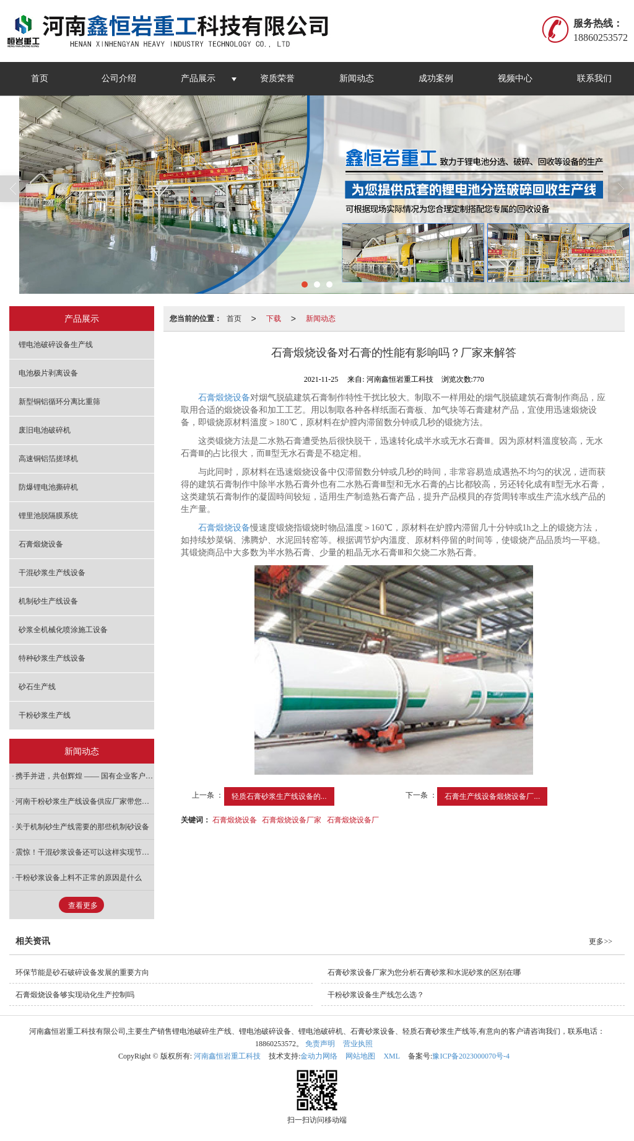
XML (391, 1056)
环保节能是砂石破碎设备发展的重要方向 (82, 972)
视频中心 (515, 78)
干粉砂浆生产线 (45, 715)
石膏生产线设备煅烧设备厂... (492, 796)
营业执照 (358, 1043)
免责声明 (320, 1043)
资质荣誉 (277, 78)
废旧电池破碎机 (45, 430)
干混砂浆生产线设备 (52, 572)
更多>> (600, 941)
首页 (39, 78)
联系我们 (594, 78)
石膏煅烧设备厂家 (291, 820)
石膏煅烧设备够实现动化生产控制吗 (74, 994)
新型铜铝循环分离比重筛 (59, 401)
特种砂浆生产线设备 (52, 658)
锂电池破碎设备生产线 (56, 344)
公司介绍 (119, 78)
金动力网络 (318, 1056)
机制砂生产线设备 (48, 601)
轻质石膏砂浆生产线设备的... (279, 796)
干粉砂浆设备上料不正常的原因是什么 (78, 877)
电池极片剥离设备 (48, 373)
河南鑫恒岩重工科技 (227, 1056)
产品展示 (198, 78)
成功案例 (436, 78)
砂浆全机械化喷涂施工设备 (63, 629)
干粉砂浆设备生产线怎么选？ (376, 994)
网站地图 (360, 1056)
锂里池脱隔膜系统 (48, 515)
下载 (273, 318)
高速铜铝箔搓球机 (48, 458)
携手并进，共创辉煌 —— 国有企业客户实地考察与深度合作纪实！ (84, 776)
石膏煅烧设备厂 (353, 820)
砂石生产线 (37, 686)
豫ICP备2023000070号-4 (471, 1056)
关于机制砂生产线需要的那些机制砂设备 (82, 826)
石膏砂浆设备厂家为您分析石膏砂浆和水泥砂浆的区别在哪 (424, 972)
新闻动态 (356, 78)
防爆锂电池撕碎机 (48, 487)
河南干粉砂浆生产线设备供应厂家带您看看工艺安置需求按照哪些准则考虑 (84, 801)
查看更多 (83, 905)
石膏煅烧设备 (224, 397)
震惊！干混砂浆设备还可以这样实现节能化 (84, 852)
